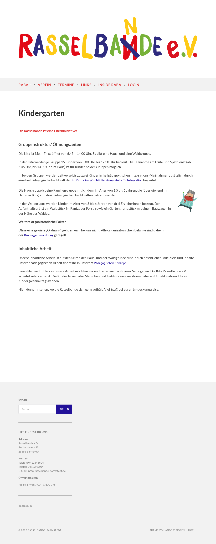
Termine (66, 85)
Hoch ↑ (193, 530)
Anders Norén (175, 530)
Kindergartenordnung (40, 235)
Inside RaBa (109, 85)
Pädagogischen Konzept (111, 263)
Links (86, 85)
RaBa (23, 85)
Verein (44, 85)
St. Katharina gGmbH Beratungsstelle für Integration (110, 180)
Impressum (25, 505)
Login (133, 85)
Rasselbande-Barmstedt (44, 530)
